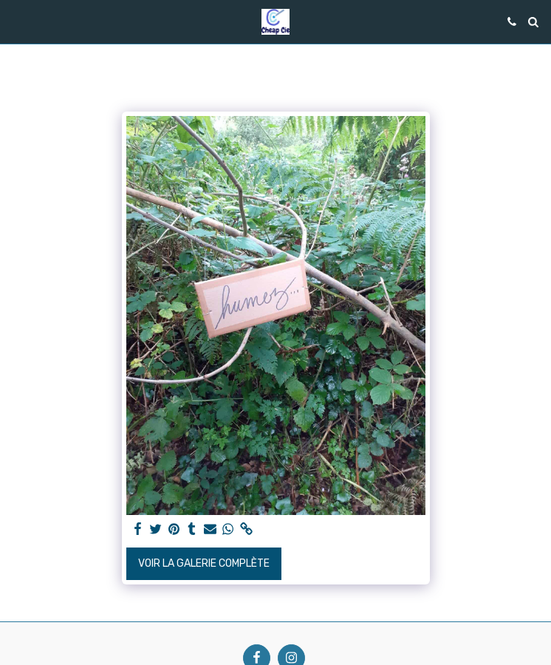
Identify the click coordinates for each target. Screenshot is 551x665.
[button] (16, 21)
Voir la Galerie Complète (204, 563)
